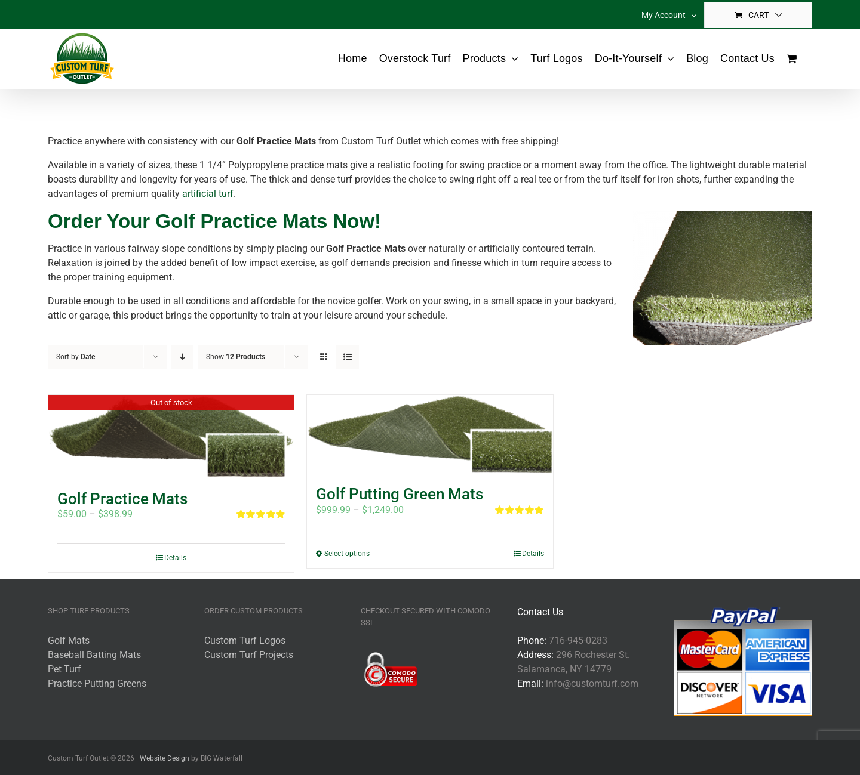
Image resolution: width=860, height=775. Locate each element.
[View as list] (347, 357)
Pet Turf (64, 669)
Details (175, 558)
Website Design (164, 758)
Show (235, 357)
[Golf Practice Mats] (171, 436)
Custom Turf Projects (248, 654)
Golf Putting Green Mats (399, 494)
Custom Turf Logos (244, 640)
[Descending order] (182, 357)
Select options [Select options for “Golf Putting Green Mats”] (347, 553)
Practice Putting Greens (97, 683)
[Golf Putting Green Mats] (429, 434)
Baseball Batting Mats (94, 654)
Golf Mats (69, 640)
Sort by (75, 357)
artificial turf (208, 193)
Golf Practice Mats (122, 499)
